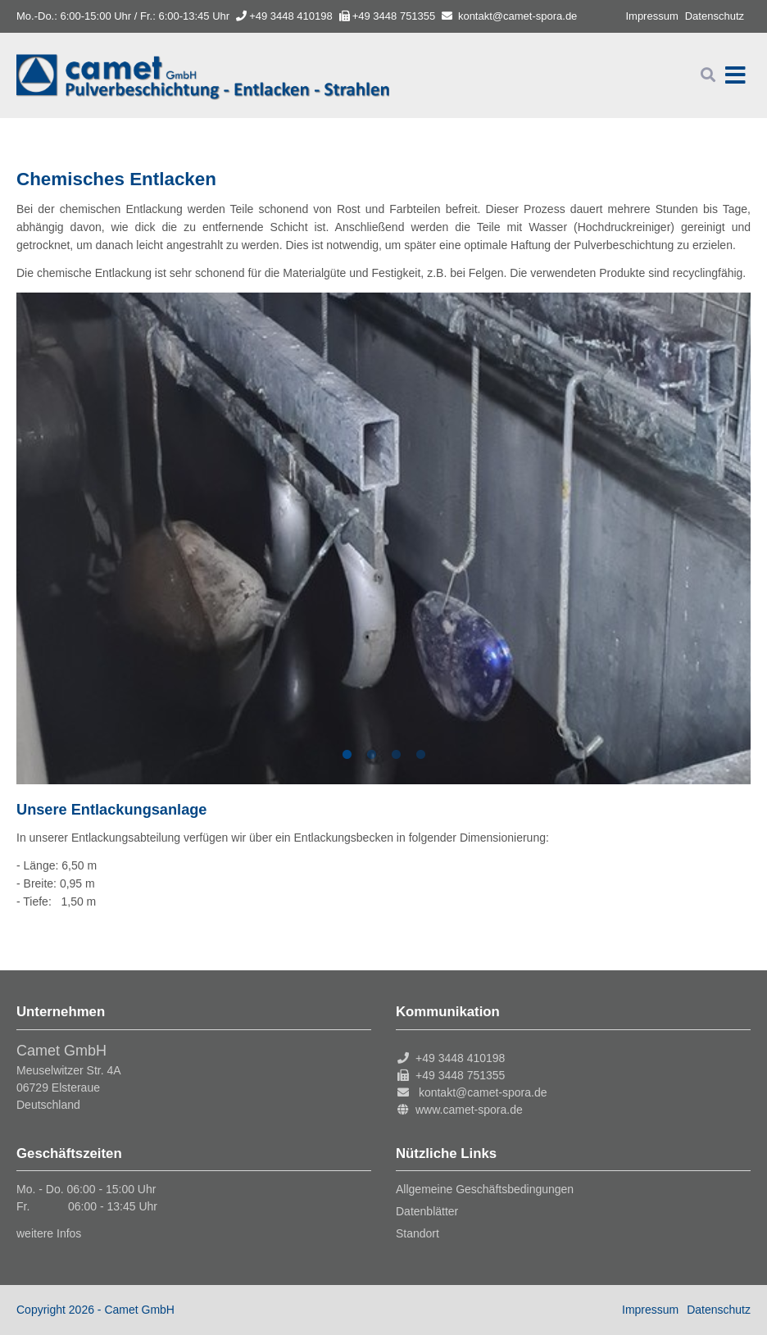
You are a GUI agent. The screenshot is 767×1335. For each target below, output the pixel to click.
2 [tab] (371, 755)
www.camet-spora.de (469, 1109)
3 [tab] (396, 755)
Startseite (202, 75)
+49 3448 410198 (284, 16)
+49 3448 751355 (387, 16)
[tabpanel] (383, 538)
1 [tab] (346, 755)
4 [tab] (420, 755)
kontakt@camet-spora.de (517, 16)
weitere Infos (48, 1233)
